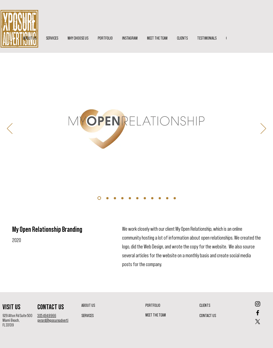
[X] (257, 321)
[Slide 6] (167, 198)
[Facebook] (257, 312)
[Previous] (9, 129)
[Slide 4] (152, 198)
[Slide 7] (175, 198)
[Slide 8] (99, 198)
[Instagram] (257, 303)
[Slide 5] (160, 198)
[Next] (263, 129)
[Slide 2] (145, 198)
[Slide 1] (137, 198)
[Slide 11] (122, 198)
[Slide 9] (107, 198)
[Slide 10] (115, 198)
